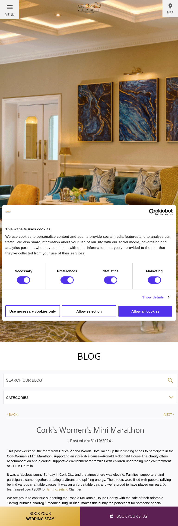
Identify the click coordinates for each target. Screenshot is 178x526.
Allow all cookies (145, 311)
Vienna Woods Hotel (89, 8)
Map (170, 8)
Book (131, 516)
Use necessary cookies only (33, 311)
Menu (9, 14)
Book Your (40, 516)
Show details (153, 297)
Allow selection (89, 311)
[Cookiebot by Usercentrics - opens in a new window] (152, 212)
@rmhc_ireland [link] (57, 489)
